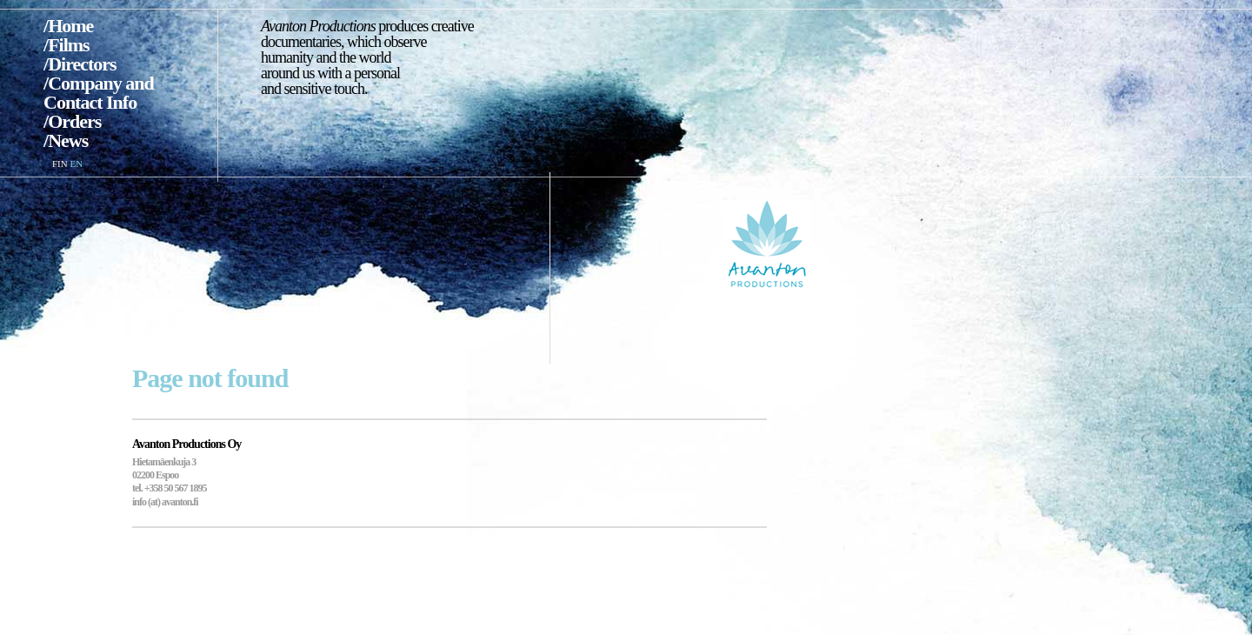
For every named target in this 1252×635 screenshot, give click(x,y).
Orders (74, 121)
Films (69, 45)
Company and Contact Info (98, 92)
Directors (82, 64)
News (68, 140)
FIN (60, 163)
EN (76, 163)
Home (70, 26)
